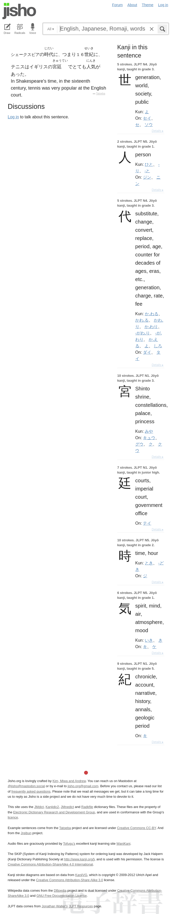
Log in (163, 5)
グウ (139, 444)
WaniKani (123, 843)
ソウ (148, 124)
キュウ (149, 437)
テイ (147, 523)
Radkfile (87, 807)
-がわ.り (142, 333)
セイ (147, 118)
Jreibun (26, 833)
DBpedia (60, 890)
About (132, 5)
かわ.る (142, 320)
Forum (117, 5)
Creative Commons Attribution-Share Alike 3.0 (69, 880)
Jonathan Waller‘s (55, 906)
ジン (147, 177)
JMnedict (67, 807)
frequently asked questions (30, 791)
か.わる (151, 313)
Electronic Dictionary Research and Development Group (54, 812)
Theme (147, 5)
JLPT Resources (81, 906)
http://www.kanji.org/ (79, 859)
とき (149, 563)
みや (149, 431)
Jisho (19, 11)
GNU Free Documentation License (62, 896)
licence (13, 817)
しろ (158, 346)
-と (147, 171)
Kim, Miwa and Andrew (69, 781)
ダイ (147, 352)
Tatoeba (100, 93)
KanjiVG (81, 875)
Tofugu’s (69, 843)
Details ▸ (158, 131)
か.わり (151, 326)
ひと (149, 164)
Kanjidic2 (52, 807)
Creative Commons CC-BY (136, 828)
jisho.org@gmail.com (83, 786)
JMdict (39, 807)
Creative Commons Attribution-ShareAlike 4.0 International (50, 864)
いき (149, 640)
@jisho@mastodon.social (26, 786)
